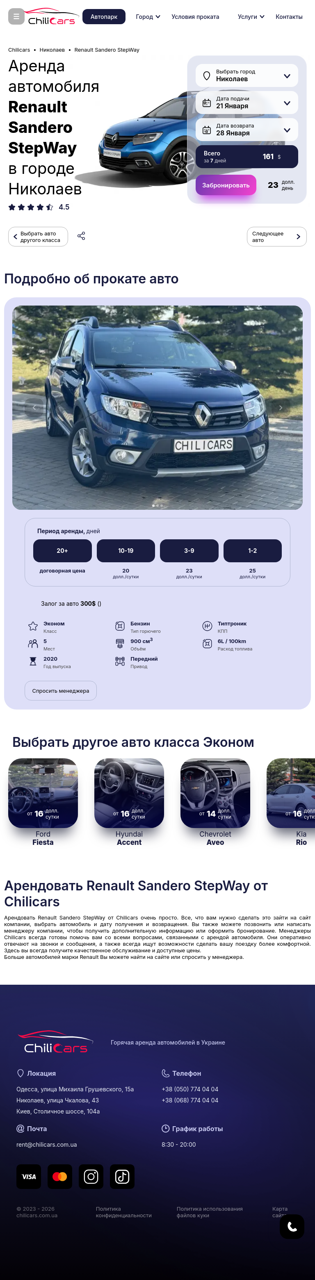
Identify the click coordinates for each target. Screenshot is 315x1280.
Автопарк (104, 16)
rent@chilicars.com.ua (46, 1144)
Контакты (289, 16)
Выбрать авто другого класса (40, 236)
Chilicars (19, 49)
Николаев (52, 49)
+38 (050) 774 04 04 (190, 1089)
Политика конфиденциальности (124, 1211)
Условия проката (195, 16)
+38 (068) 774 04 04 (190, 1100)
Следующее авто (267, 236)
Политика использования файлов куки (210, 1211)
